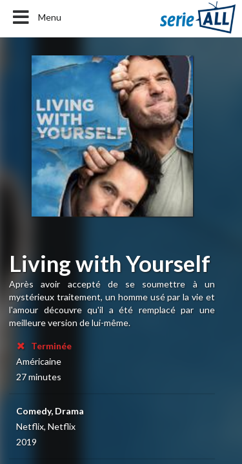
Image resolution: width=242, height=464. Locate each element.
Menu (35, 17)
